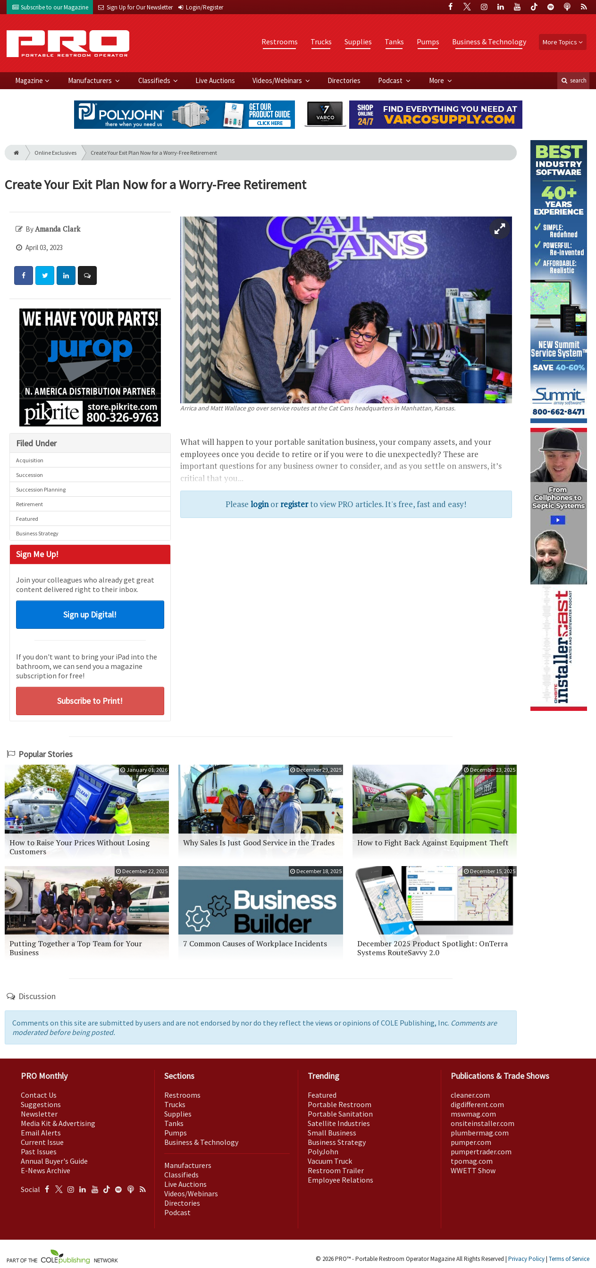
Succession (29, 474)
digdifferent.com (477, 1104)
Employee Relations (340, 1180)
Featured (27, 518)
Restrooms (279, 41)
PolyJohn (323, 1151)
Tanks (394, 41)
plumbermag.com (480, 1132)
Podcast (391, 80)
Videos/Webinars (277, 80)
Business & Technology (489, 41)
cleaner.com (470, 1095)
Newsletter (39, 1113)
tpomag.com (472, 1161)
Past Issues (39, 1151)
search (573, 80)
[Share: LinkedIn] (66, 275)
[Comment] (87, 275)
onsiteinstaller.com (482, 1123)
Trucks (321, 41)
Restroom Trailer (336, 1170)
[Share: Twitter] (44, 275)
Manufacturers (90, 80)
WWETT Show (473, 1170)
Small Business (332, 1132)
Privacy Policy (526, 1259)
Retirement (29, 504)
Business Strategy (37, 533)
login (260, 504)
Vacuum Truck (330, 1161)
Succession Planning (41, 489)
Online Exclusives (55, 152)
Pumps (428, 41)
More (437, 80)
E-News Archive (45, 1170)
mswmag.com (473, 1113)
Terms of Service (569, 1259)
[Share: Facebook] (23, 275)
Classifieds (155, 80)
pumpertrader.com (481, 1151)
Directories (344, 80)
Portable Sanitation (340, 1113)
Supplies (358, 41)
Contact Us (39, 1095)
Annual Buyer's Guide (54, 1161)
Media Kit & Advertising (58, 1123)
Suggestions (41, 1104)
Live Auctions (215, 80)
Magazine (29, 80)
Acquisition (29, 460)
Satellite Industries (339, 1123)
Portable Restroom (339, 1104)
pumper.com (471, 1142)
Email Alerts (41, 1132)
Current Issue (42, 1142)
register (294, 504)
